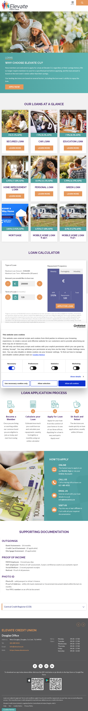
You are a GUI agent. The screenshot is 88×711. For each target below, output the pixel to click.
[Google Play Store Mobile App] (53, 684)
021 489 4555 (64, 485)
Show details (75, 376)
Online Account (65, 474)
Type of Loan (10, 265)
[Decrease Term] (8, 297)
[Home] (13, 5)
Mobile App (67, 471)
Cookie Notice (39, 355)
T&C (10, 706)
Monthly (77, 271)
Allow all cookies (72, 383)
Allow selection (44, 383)
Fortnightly (65, 271)
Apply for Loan (65, 306)
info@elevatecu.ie (67, 499)
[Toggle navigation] (56, 5)
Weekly (53, 271)
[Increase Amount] (39, 283)
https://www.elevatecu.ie (19, 650)
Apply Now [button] (14, 87)
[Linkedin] (53, 666)
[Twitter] (41, 666)
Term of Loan (15, 292)
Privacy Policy (28, 706)
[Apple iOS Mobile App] (35, 684)
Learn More (15, 148)
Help (4, 706)
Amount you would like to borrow (19, 278)
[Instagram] (47, 666)
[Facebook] (35, 666)
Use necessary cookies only (16, 383)
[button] (82, 2)
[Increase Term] (39, 297)
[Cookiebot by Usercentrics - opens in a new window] (75, 326)
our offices (75, 508)
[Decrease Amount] (8, 283)
